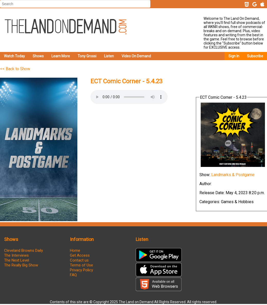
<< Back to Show (15, 68)
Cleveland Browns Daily (23, 250)
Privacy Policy (81, 270)
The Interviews (16, 255)
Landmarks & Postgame (232, 174)
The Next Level (16, 260)
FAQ (73, 275)
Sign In (233, 56)
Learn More (60, 56)
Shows (38, 56)
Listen (109, 56)
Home (75, 250)
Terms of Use (81, 265)
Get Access (80, 255)
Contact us (79, 260)
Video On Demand (136, 56)
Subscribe (255, 56)
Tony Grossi (87, 56)
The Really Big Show (21, 265)
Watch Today (14, 56)
